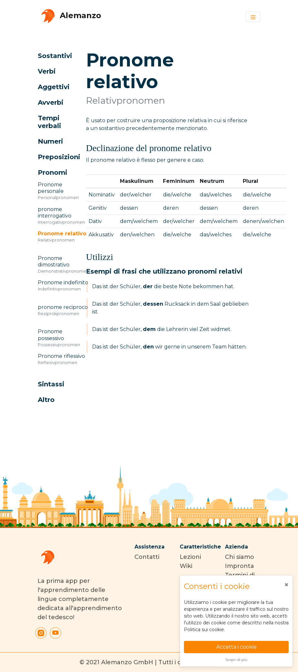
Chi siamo (239, 556)
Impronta (239, 566)
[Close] (286, 585)
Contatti (146, 556)
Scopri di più (236, 659)
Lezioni (190, 556)
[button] (54, 55)
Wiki (186, 566)
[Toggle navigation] (253, 17)
